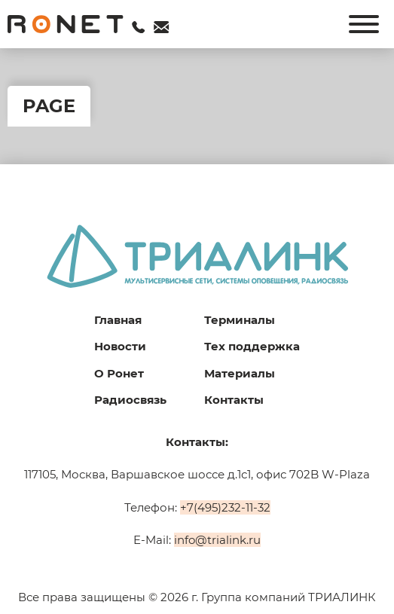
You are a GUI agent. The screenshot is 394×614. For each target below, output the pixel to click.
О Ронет (119, 373)
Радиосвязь (130, 400)
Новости (120, 346)
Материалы (239, 373)
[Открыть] (363, 24)
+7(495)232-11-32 (225, 507)
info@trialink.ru (217, 540)
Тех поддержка (252, 346)
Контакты (234, 400)
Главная (118, 320)
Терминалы (239, 320)
